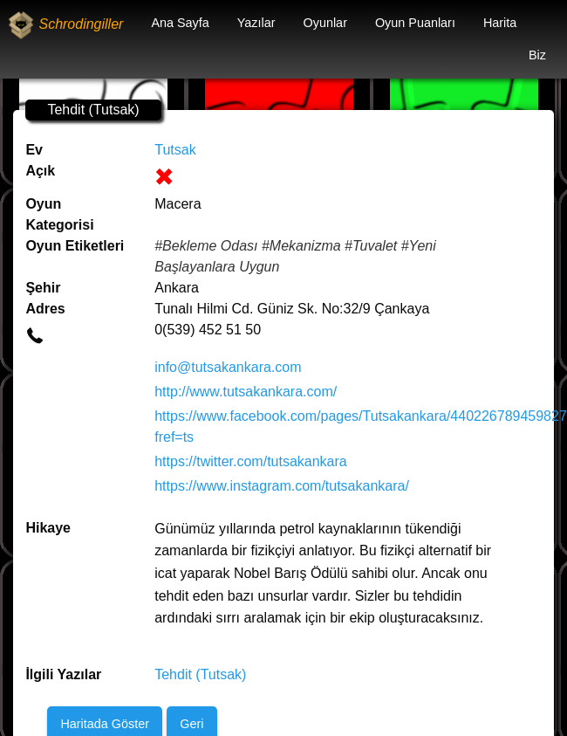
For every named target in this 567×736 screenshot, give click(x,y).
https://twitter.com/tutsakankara (250, 461)
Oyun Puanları (415, 23)
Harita (499, 23)
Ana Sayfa (179, 23)
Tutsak (174, 149)
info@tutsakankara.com (227, 367)
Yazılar (256, 23)
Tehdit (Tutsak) (200, 674)
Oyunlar (325, 23)
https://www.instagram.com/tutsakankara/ (281, 485)
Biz (537, 55)
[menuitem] (179, 23)
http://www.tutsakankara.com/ (245, 391)
